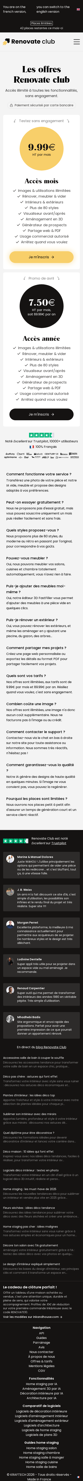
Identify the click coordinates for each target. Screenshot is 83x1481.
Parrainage (41, 1342)
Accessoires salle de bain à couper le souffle (33, 1058)
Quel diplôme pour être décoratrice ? (28, 1133)
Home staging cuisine (41, 1462)
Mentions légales (42, 1366)
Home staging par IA (41, 1384)
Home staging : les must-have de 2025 (29, 1189)
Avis (41, 1347)
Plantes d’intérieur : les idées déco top (29, 1095)
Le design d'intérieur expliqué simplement (31, 1264)
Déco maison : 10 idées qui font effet (28, 1152)
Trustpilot (40, 441)
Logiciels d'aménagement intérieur (41, 1416)
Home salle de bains (41, 1467)
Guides (41, 1338)
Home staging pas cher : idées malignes (30, 1227)
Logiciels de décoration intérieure (41, 1411)
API (41, 1333)
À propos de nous (41, 1356)
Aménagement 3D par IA (41, 1388)
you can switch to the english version (58, 9)
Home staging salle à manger (41, 1457)
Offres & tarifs (41, 1361)
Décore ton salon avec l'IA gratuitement (30, 1245)
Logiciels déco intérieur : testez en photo (31, 1170)
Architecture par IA (42, 1398)
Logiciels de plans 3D (41, 1435)
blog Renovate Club (51, 1047)
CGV (41, 1370)
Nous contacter (41, 1352)
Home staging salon (41, 1448)
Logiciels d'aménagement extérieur (42, 1420)
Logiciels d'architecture (41, 1425)
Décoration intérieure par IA (41, 1393)
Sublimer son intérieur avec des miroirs (29, 1114)
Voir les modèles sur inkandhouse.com (33, 1317)
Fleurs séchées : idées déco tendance (29, 1208)
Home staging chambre (41, 1453)
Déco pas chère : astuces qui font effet (30, 1077)
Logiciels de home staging (41, 1430)
